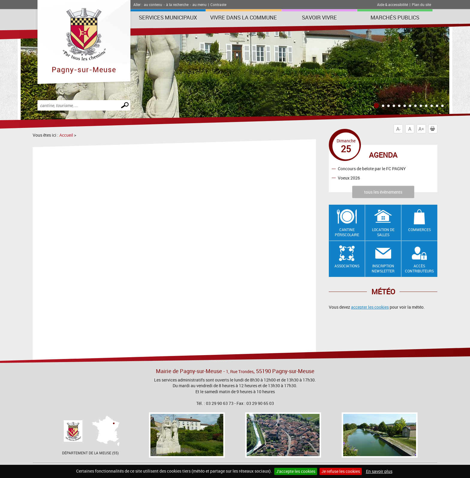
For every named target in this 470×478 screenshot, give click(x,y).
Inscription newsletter (383, 268)
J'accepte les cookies (295, 471)
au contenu (153, 4)
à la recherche (177, 4)
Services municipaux (168, 17)
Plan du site (421, 4)
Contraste (218, 4)
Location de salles (383, 232)
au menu (199, 4)
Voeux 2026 (349, 178)
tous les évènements (383, 192)
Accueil (66, 135)
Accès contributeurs (419, 268)
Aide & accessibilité (392, 4)
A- (398, 129)
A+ (421, 129)
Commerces (419, 229)
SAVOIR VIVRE (319, 17)
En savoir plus (379, 471)
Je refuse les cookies (340, 471)
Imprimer (433, 129)
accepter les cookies (370, 307)
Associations (347, 265)
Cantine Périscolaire (347, 232)
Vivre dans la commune (243, 17)
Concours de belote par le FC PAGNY (372, 168)
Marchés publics (394, 17)
